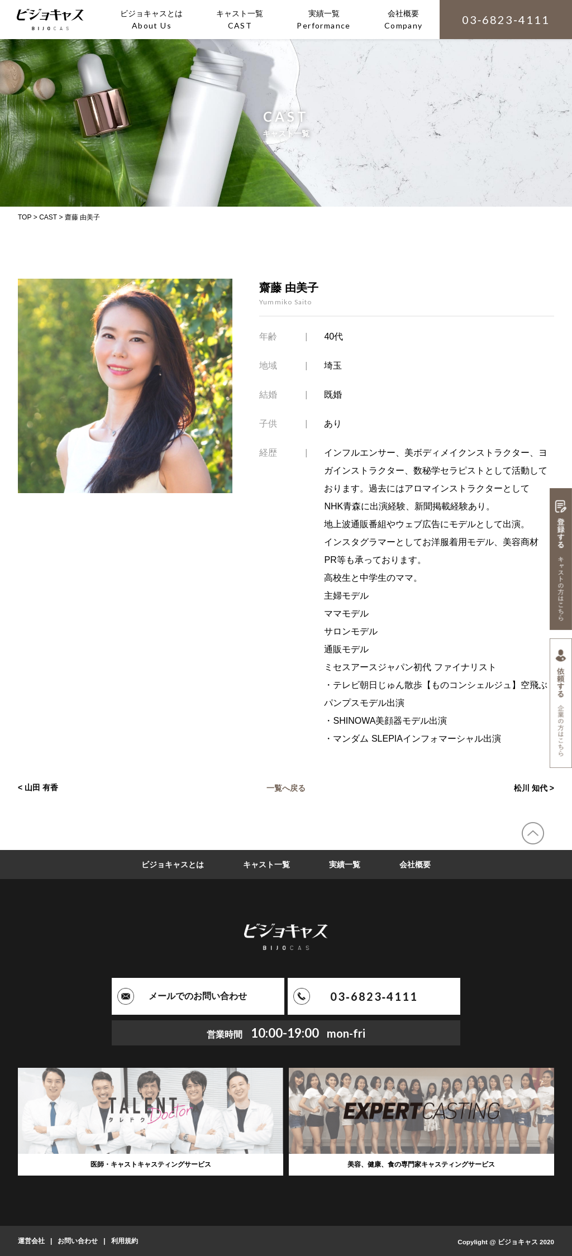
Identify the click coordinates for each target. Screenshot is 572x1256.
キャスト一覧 (266, 864)
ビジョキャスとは (172, 864)
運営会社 (31, 1241)
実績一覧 (344, 864)
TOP (24, 217)
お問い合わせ (78, 1241)
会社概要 (415, 864)
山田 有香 (41, 787)
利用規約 (124, 1241)
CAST (48, 217)
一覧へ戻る (286, 787)
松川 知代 (530, 787)
